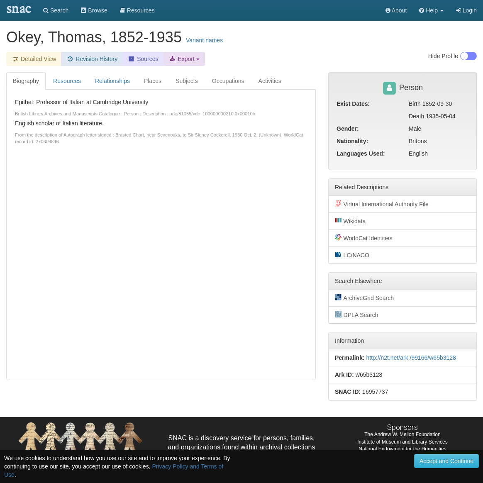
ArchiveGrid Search (364, 297)
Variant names (204, 40)
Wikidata (350, 220)
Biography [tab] (26, 81)
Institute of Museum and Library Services (402, 442)
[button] (431, 10)
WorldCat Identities (364, 238)
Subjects (187, 81)
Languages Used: (361, 153)
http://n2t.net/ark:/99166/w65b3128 (411, 357)
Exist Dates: (353, 103)
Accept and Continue (446, 461)
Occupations (228, 81)
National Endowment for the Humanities (402, 449)
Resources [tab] (67, 81)
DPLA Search (356, 314)
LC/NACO (352, 255)
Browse (94, 10)
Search (55, 10)
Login (466, 10)
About (396, 10)
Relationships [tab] (112, 81)
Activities (270, 81)
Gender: (348, 128)
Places (152, 81)
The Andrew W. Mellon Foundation (402, 434)
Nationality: (352, 141)
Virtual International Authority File (382, 203)
